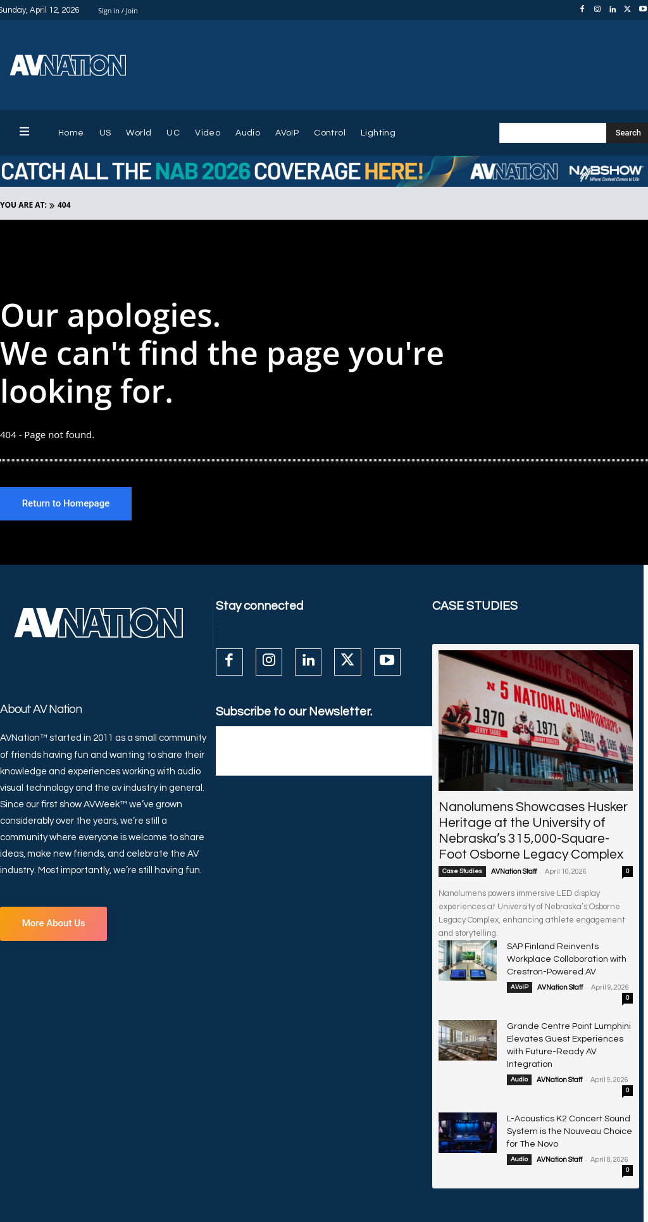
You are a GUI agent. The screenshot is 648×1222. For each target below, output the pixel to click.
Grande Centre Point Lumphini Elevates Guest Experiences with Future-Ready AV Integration (564, 1033)
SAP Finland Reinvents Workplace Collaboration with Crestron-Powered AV (570, 957)
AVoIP (519, 984)
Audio (519, 1060)
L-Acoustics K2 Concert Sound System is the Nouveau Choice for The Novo (565, 1109)
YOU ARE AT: (23, 204)
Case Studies (462, 872)
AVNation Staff (514, 872)
